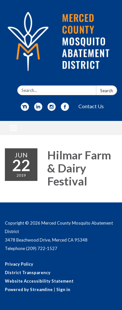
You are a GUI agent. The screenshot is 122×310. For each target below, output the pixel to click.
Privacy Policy (19, 264)
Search (106, 90)
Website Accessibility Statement (39, 281)
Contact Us (91, 106)
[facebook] (65, 109)
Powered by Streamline (29, 289)
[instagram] (51, 109)
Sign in (63, 289)
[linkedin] (38, 109)
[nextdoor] (25, 109)
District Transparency (27, 272)
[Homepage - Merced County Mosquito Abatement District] (61, 44)
